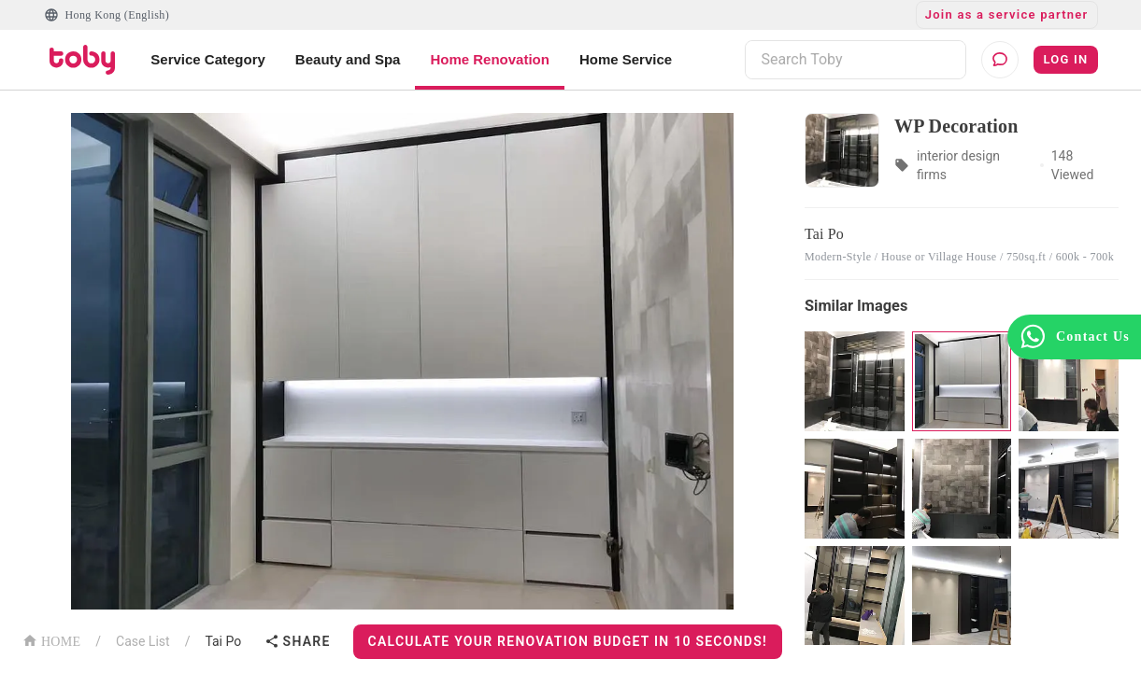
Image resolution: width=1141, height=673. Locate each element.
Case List (143, 641)
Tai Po (223, 641)
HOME (51, 640)
